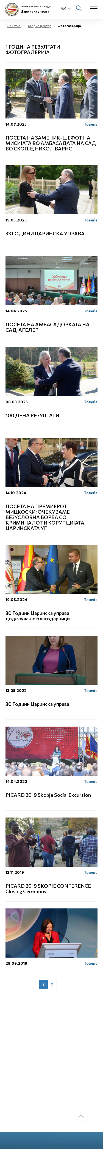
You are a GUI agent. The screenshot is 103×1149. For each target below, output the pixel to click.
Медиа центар (39, 26)
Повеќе (90, 124)
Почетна (14, 26)
